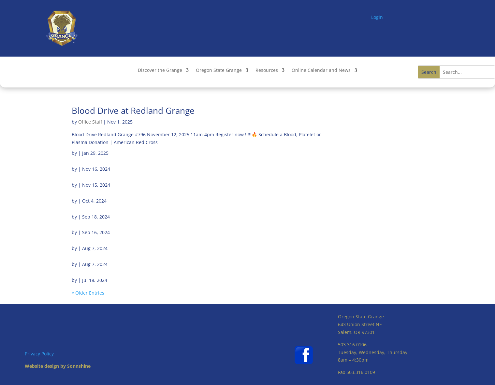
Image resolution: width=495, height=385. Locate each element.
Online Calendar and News (321, 70)
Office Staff (90, 122)
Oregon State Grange (219, 70)
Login (377, 17)
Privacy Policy (39, 354)
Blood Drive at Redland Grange (133, 110)
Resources (266, 70)
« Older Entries (88, 293)
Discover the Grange (160, 70)
